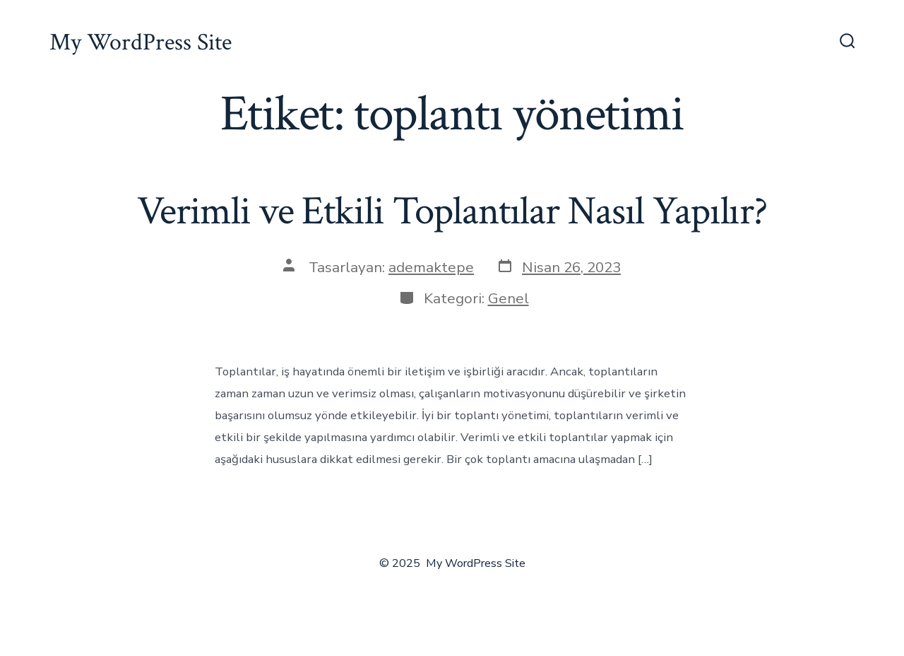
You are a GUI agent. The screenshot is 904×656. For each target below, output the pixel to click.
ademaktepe (431, 267)
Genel (508, 298)
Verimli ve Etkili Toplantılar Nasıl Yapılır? (452, 211)
